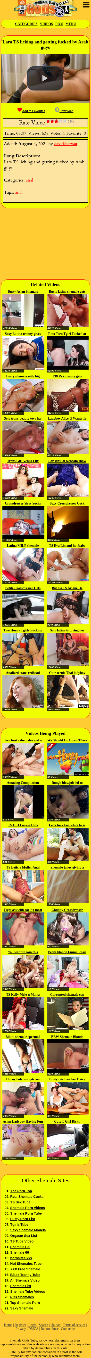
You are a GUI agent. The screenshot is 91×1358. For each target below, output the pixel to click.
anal (29, 180)
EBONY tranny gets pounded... (67, 376)
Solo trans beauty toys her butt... (23, 419)
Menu (71, 24)
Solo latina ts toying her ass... (67, 631)
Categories (26, 24)
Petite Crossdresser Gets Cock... (23, 588)
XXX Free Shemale (25, 1269)
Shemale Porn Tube (26, 1213)
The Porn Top (21, 1191)
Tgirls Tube (19, 1224)
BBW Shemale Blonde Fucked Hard (67, 1037)
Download (64, 111)
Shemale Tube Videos (27, 1291)
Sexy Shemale (21, 1308)
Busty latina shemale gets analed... (67, 292)
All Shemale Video (25, 1280)
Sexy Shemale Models (28, 1230)
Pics (59, 24)
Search (43, 1325)
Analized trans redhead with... (23, 673)
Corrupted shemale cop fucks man (67, 995)
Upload (55, 1325)
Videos (46, 24)
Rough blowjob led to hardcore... (67, 783)
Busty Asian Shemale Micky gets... (23, 292)
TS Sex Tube (20, 1202)
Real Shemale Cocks (26, 1197)
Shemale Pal (20, 1247)
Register (20, 1325)
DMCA (33, 1329)
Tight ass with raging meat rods (23, 910)
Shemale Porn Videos (27, 1208)
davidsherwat (65, 144)
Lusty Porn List (22, 1219)
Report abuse (49, 1329)
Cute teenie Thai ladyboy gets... (67, 673)
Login (32, 1325)
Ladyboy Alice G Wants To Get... (67, 419)
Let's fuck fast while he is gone (67, 825)
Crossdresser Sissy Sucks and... (23, 504)
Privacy (21, 1329)
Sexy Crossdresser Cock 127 (67, 504)
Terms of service (74, 1325)
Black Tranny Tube (25, 1275)
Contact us (68, 1329)
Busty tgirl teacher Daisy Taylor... (67, 1079)
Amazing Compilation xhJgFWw (23, 783)
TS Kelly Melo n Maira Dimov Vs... (23, 995)
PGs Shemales (22, 1297)
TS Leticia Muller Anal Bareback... (23, 868)
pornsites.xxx (21, 1258)
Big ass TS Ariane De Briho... (67, 588)
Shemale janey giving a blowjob (67, 868)
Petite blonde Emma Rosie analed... (67, 952)
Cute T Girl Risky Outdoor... (67, 1122)
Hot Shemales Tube (25, 1264)
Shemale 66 (19, 1252)
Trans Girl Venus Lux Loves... (23, 461)
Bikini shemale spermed (23, 1037)
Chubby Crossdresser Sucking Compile (67, 910)
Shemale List (20, 1286)
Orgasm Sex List (23, 1236)
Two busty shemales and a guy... (23, 740)
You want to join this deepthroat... (23, 952)
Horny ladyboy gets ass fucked (23, 1079)
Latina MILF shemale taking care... (23, 546)
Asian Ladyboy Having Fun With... (23, 1122)
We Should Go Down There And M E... (67, 740)
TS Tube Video (21, 1241)
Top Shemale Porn (25, 1303)
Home (8, 1325)
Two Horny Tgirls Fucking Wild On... (23, 631)
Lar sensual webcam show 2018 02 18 (67, 461)
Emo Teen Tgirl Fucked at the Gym (67, 334)
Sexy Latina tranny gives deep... (23, 334)
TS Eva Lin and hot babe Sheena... (67, 546)
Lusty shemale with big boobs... (23, 376)
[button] (45, 78)
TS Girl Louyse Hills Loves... (23, 825)
